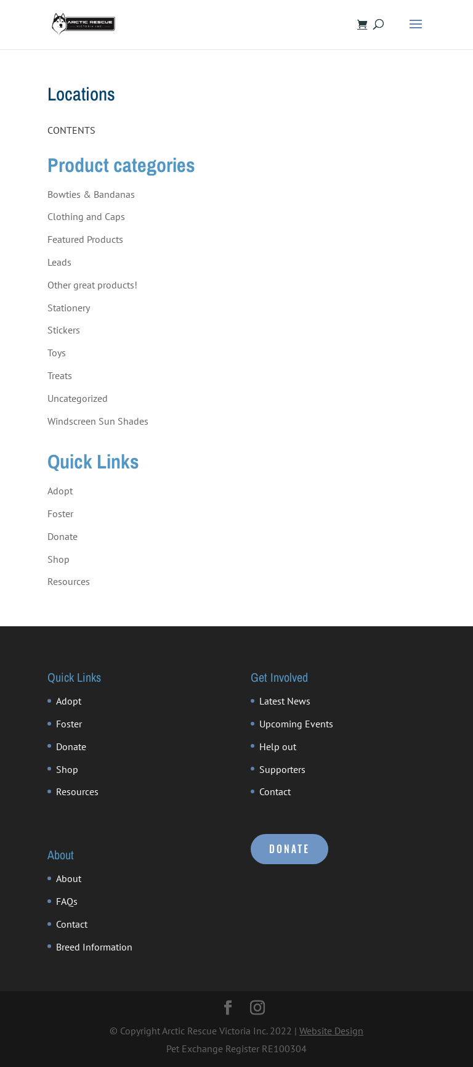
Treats (59, 375)
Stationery (68, 307)
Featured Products (85, 239)
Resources (68, 581)
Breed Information (94, 947)
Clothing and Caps (86, 216)
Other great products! (92, 285)
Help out (277, 746)
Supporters (282, 769)
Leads (59, 262)
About (68, 878)
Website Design (331, 1030)
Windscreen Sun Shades (97, 421)
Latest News (284, 701)
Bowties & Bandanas (91, 194)
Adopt (60, 490)
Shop (58, 559)
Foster (60, 513)
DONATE (289, 848)
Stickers (63, 330)
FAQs (67, 901)
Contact (275, 791)
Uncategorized (77, 398)
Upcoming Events (296, 723)
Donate (62, 536)
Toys (56, 352)
